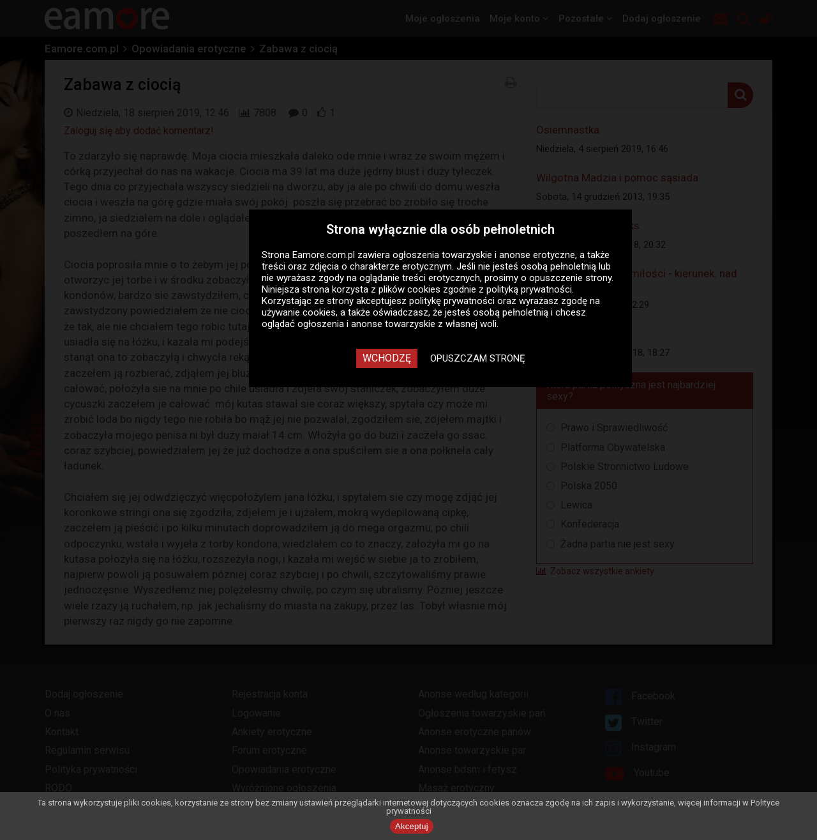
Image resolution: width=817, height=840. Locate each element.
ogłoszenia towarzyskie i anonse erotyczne (484, 255)
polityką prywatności (529, 289)
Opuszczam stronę (477, 358)
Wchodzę (387, 358)
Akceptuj (411, 826)
